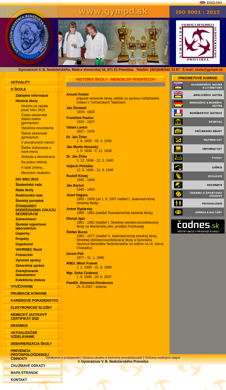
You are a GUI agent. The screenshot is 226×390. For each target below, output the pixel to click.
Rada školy (24, 190)
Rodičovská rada (29, 195)
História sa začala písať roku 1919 (34, 108)
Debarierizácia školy (31, 344)
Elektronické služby (31, 308)
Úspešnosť (24, 244)
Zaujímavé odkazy (28, 366)
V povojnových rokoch (37, 142)
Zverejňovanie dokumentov (27, 273)
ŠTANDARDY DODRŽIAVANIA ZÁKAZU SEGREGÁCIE (36, 210)
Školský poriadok (30, 201)
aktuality (20, 82)
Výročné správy (28, 260)
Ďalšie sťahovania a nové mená (36, 150)
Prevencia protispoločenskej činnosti (30, 355)
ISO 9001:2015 (27, 179)
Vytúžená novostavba (37, 128)
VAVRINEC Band (29, 250)
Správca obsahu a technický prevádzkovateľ (112, 357)
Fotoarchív (24, 255)
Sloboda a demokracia (38, 157)
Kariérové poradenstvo (34, 301)
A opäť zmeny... (33, 167)
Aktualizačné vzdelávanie (24, 335)
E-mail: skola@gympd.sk (202, 70)
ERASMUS (19, 326)
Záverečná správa (30, 266)
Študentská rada (29, 185)
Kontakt (19, 380)
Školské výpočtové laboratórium (31, 226)
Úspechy (23, 233)
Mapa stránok (24, 373)
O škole (18, 89)
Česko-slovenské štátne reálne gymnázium (34, 119)
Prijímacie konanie (29, 294)
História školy (27, 101)
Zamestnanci (26, 219)
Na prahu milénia (34, 162)
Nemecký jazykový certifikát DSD (29, 317)
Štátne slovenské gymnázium (34, 135)
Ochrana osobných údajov (162, 357)
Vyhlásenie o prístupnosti (63, 357)
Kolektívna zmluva (30, 280)
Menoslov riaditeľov (36, 173)
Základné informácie (32, 96)
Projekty (22, 239)
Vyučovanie (22, 286)
